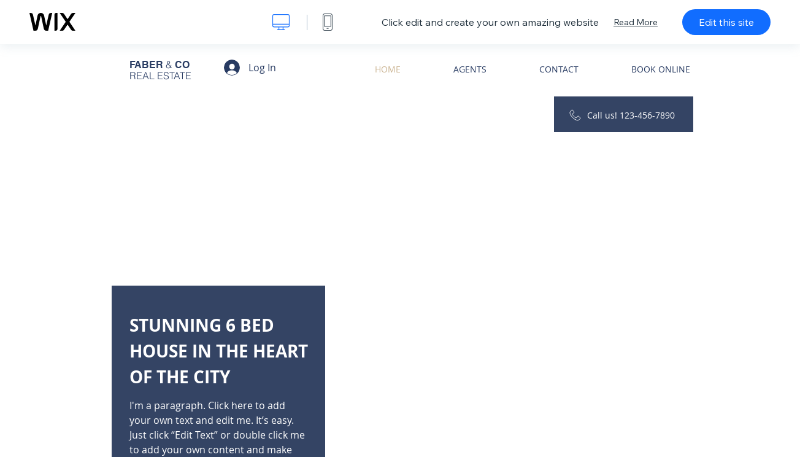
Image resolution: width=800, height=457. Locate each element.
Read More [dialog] (635, 22)
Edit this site (726, 22)
